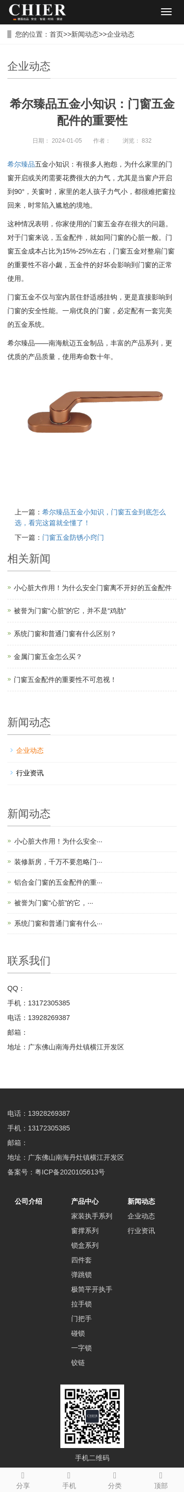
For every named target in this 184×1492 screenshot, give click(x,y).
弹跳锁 (81, 1275)
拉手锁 (81, 1304)
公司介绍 (28, 1201)
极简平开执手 (91, 1289)
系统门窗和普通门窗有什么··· (58, 923)
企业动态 (120, 34)
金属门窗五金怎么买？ (48, 657)
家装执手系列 (91, 1216)
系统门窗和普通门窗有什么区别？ (65, 634)
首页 (56, 34)
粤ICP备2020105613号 (70, 1172)
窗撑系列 (85, 1231)
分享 (23, 1479)
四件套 (81, 1260)
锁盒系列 (85, 1245)
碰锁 (78, 1333)
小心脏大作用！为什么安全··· (58, 841)
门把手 (81, 1318)
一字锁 (81, 1348)
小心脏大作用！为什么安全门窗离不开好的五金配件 (93, 588)
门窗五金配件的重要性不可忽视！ (65, 679)
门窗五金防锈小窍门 (73, 537)
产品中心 (85, 1201)
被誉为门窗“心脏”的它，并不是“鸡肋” (70, 611)
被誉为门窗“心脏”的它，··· (53, 903)
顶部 (161, 1479)
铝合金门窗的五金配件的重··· (58, 882)
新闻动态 (85, 34)
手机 (69, 1479)
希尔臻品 (21, 164)
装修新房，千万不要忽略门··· (58, 862)
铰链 (78, 1362)
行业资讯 (30, 773)
